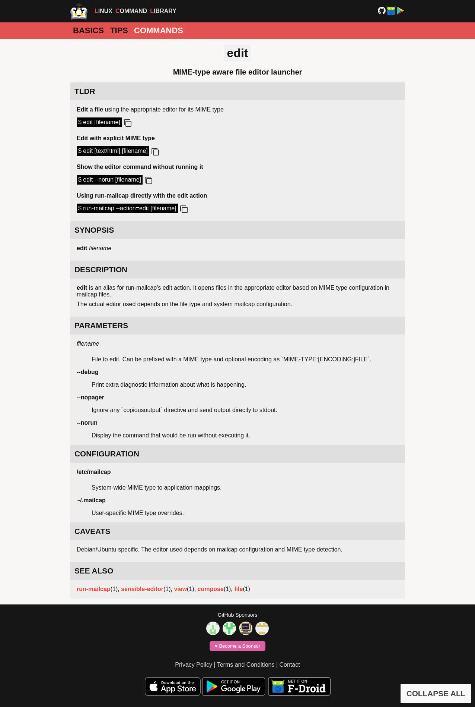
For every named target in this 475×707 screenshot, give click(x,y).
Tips (119, 30)
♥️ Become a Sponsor (237, 646)
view (180, 589)
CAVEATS (92, 531)
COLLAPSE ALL (436, 693)
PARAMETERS (101, 325)
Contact (290, 665)
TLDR (84, 91)
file (238, 589)
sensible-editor (142, 589)
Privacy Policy (193, 665)
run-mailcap (94, 589)
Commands (158, 30)
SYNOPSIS (94, 230)
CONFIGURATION (106, 453)
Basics (88, 30)
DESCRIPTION (100, 269)
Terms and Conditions (246, 665)
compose (211, 589)
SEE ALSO (93, 570)
